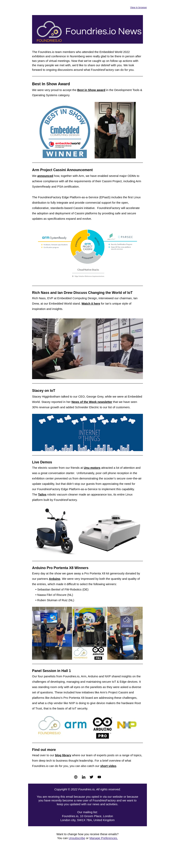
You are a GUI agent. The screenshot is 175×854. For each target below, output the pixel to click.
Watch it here (91, 303)
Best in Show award (91, 90)
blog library (63, 755)
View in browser (138, 7)
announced (45, 175)
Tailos (42, 494)
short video (108, 766)
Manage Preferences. (103, 838)
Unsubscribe (77, 838)
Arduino (54, 578)
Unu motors (92, 467)
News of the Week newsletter (91, 402)
